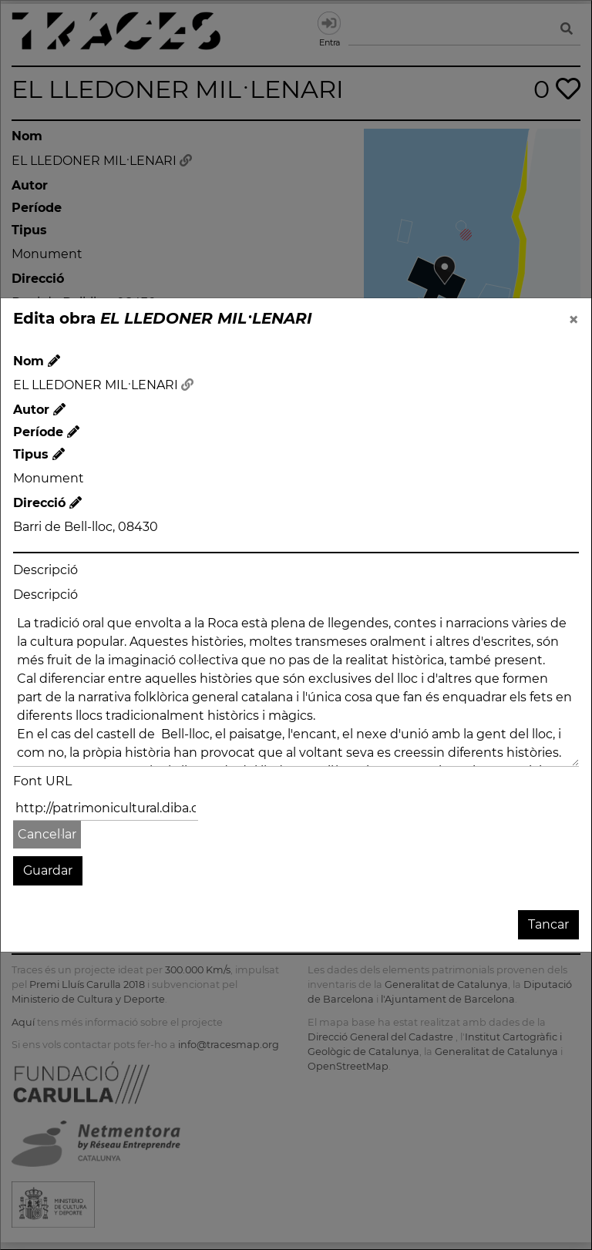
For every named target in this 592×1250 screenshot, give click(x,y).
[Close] (573, 319)
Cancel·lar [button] (47, 834)
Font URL (42, 781)
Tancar (548, 924)
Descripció (45, 570)
